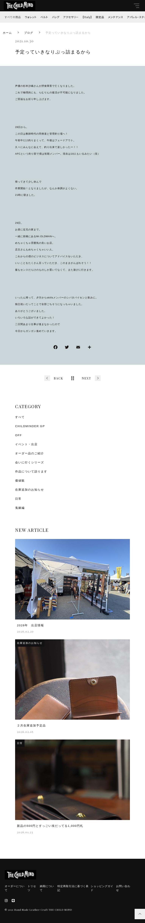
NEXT (86, 378)
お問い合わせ (123, 888)
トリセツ (32, 888)
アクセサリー (71, 17)
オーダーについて (15, 888)
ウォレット (31, 17)
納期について (47, 888)
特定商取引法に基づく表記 (73, 888)
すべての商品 (13, 17)
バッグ (55, 17)
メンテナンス (115, 17)
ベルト (44, 17)
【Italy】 (87, 17)
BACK (58, 378)
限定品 (100, 17)
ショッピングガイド (102, 888)
